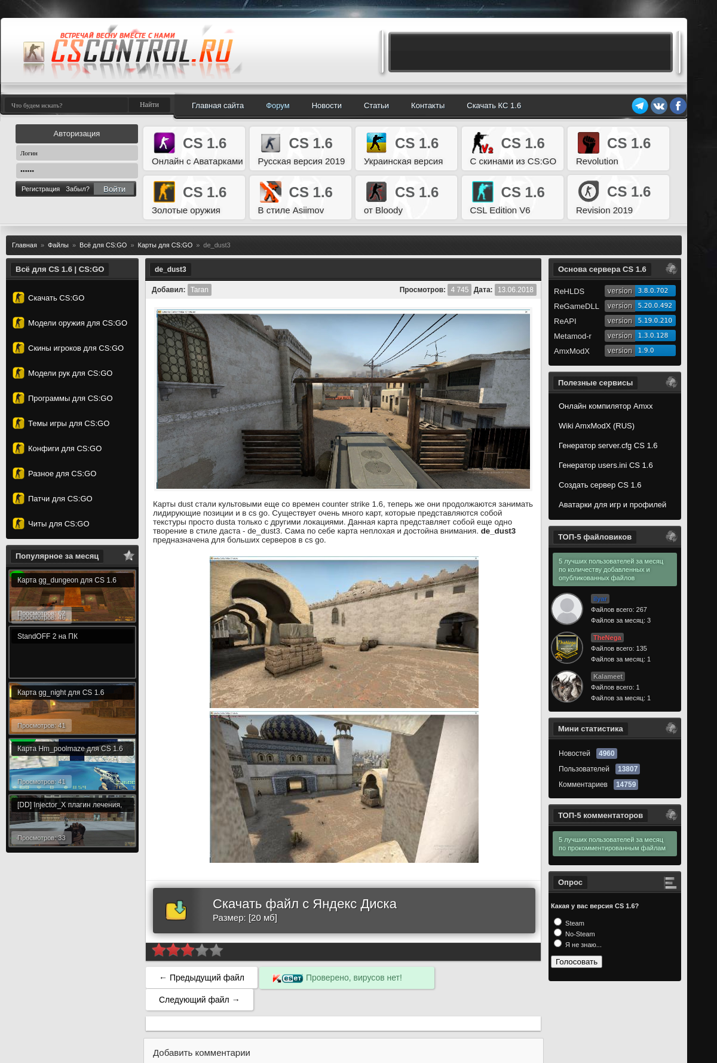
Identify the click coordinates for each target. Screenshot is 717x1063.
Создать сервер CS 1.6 (600, 484)
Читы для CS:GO (51, 523)
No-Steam (579, 934)
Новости (327, 105)
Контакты (428, 105)
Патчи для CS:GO (53, 498)
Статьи (376, 105)
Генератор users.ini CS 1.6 (606, 465)
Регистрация (41, 188)
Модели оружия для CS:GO (70, 323)
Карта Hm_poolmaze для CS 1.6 (70, 749)
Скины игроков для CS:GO (68, 348)
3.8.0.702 (653, 291)
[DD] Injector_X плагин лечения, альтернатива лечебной (69, 806)
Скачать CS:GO (48, 298)
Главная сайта (218, 105)
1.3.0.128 (653, 335)
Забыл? (78, 188)
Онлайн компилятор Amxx (605, 406)
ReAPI (565, 321)
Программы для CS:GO (63, 398)
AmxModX (572, 351)
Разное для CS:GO (54, 473)
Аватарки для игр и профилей (612, 504)
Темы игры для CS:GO (61, 423)
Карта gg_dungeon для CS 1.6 (67, 580)
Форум (278, 105)
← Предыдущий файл (201, 977)
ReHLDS (569, 291)
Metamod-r (573, 336)
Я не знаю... (582, 944)
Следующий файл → (199, 999)
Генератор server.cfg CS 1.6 (608, 445)
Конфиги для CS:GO (57, 448)
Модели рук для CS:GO (62, 373)
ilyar (600, 598)
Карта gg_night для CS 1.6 (60, 692)
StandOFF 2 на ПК (47, 636)
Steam (573, 923)
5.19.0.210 (655, 320)
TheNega (607, 637)
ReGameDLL (576, 306)
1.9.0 (646, 350)
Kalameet (608, 676)
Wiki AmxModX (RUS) (597, 425)
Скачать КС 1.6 (494, 105)
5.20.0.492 (655, 306)
